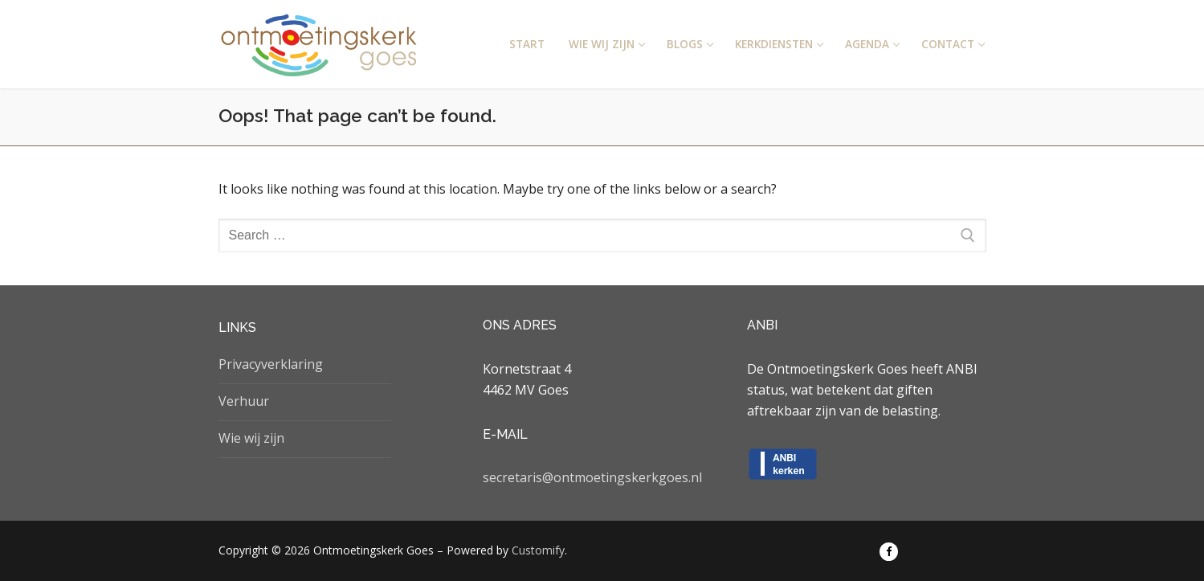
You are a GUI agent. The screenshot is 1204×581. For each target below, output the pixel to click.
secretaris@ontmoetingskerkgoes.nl (592, 477)
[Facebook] (889, 551)
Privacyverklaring (270, 364)
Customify (538, 550)
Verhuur (243, 401)
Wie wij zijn (251, 438)
